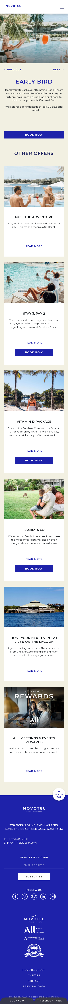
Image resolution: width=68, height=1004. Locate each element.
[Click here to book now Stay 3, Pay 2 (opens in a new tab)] (34, 352)
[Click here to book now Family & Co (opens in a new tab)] (34, 568)
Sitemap (34, 980)
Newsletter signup (34, 857)
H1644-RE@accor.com (22, 842)
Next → (58, 69)
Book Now (17, 1000)
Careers (34, 975)
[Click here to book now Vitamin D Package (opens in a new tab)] (34, 460)
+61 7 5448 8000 (17, 839)
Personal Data (34, 986)
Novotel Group (33, 969)
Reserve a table (51, 1000)
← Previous (13, 69)
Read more (34, 246)
